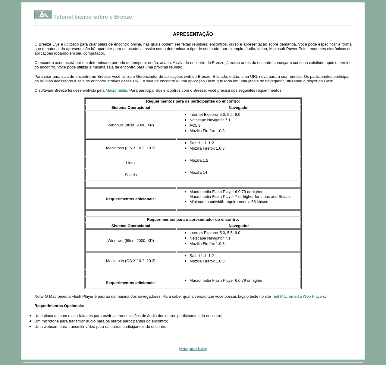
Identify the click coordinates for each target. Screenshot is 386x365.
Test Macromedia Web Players (298, 296)
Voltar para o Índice (193, 349)
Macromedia (116, 90)
